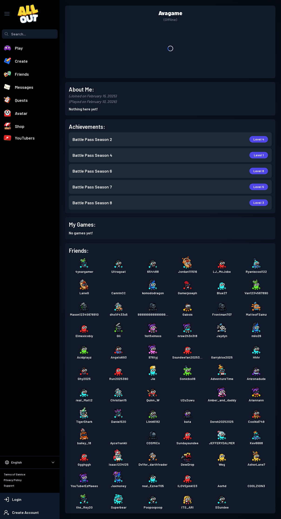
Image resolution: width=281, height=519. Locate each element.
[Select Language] (30, 462)
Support (9, 485)
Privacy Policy (13, 479)
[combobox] (30, 34)
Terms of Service (14, 474)
